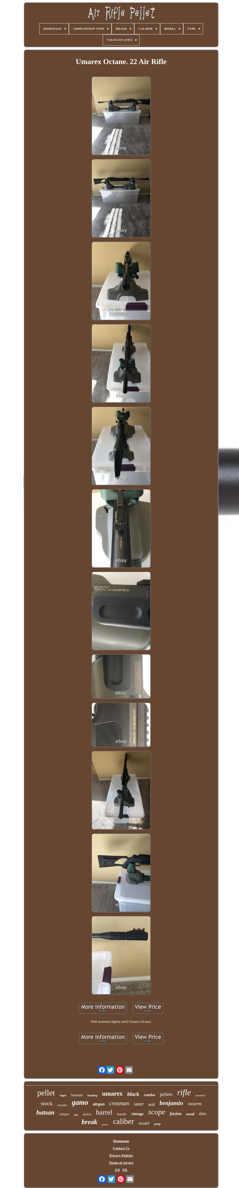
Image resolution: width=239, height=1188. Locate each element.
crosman (119, 1103)
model (144, 1123)
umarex (112, 1093)
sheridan (62, 1105)
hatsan (45, 1112)
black (133, 1094)
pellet (46, 1092)
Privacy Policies (121, 1155)
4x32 (151, 1104)
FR (125, 1170)
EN (117, 1170)
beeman (77, 1095)
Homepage (121, 1141)
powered (200, 1095)
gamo (80, 1102)
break (90, 1122)
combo (149, 1095)
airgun (99, 1104)
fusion (176, 1113)
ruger (63, 1095)
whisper (64, 1114)
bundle (122, 1114)
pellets (166, 1094)
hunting (92, 1095)
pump (157, 1124)
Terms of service (121, 1163)
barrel (104, 1112)
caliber (123, 1121)
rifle (184, 1092)
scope (156, 1112)
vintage (137, 1114)
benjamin (171, 1103)
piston (105, 1124)
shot (202, 1113)
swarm (195, 1103)
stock (47, 1103)
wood (190, 1114)
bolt (76, 1115)
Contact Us (121, 1148)
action (87, 1114)
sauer (139, 1103)
